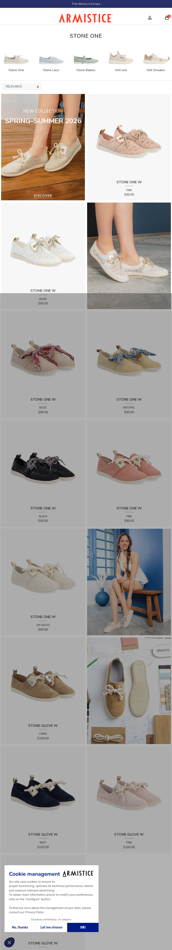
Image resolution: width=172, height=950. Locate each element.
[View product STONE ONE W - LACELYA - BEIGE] (43, 244)
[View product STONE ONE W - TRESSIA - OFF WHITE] (43, 570)
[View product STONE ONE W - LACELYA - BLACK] (43, 462)
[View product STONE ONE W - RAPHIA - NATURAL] (129, 353)
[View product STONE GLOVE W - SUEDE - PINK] (129, 788)
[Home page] (86, 19)
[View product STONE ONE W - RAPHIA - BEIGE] (43, 353)
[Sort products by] (22, 87)
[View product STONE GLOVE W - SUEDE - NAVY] (43, 788)
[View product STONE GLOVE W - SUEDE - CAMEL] (43, 679)
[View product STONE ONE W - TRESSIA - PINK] (129, 462)
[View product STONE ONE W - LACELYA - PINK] (129, 135)
